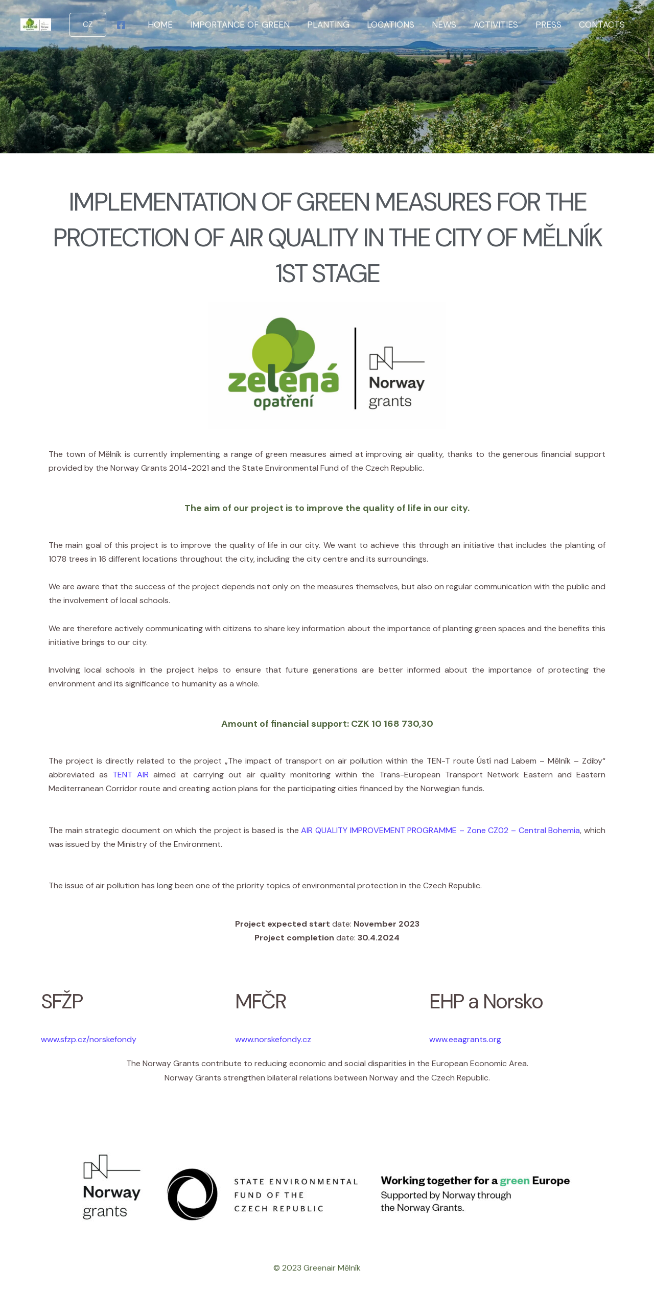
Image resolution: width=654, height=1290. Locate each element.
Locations (390, 24)
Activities (496, 24)
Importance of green (240, 24)
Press (548, 24)
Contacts (602, 24)
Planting (328, 24)
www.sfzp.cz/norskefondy (88, 1039)
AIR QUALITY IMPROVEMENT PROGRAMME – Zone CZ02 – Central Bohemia (440, 830)
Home (160, 24)
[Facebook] (121, 25)
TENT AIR (130, 774)
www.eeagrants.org (465, 1039)
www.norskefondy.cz (273, 1039)
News (444, 24)
